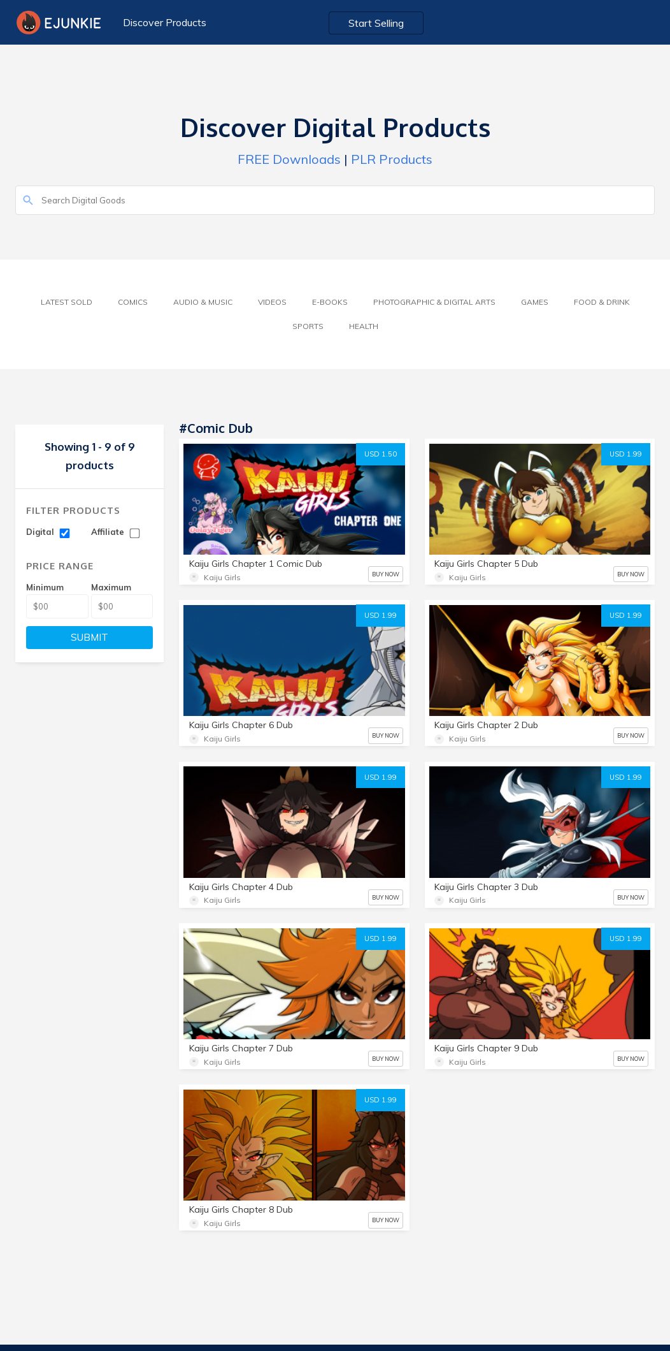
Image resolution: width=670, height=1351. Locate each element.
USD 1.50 (380, 453)
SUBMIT (89, 637)
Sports (308, 326)
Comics (133, 302)
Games (534, 302)
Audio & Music (202, 302)
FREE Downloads (289, 159)
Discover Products (164, 22)
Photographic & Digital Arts (434, 302)
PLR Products (391, 159)
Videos (272, 302)
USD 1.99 (625, 453)
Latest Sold (66, 302)
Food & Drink (602, 302)
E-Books (330, 302)
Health (363, 326)
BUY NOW (385, 574)
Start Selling (376, 23)
